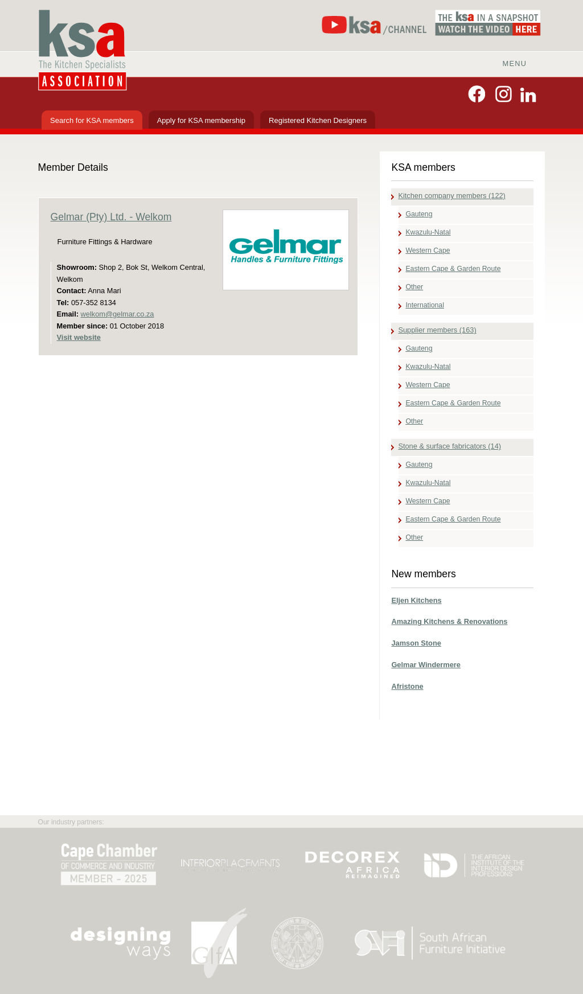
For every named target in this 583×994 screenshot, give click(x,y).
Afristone (407, 686)
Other (414, 287)
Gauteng (418, 214)
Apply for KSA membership (201, 120)
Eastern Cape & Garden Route (452, 269)
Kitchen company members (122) (451, 195)
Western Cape (427, 250)
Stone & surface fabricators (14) (449, 446)
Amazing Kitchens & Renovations (449, 621)
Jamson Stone (416, 643)
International (424, 305)
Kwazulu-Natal (427, 232)
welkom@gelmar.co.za (117, 314)
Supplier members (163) (437, 330)
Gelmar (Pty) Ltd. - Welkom (111, 217)
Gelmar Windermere (426, 664)
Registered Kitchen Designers (318, 120)
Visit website (79, 337)
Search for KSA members (92, 120)
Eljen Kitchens (416, 600)
